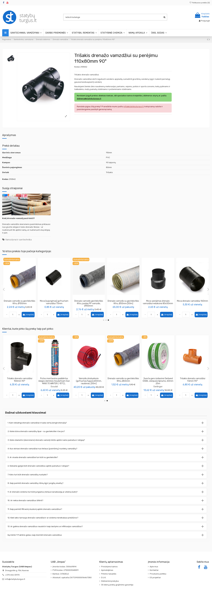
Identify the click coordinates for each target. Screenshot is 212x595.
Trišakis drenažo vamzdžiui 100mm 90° (158, 379)
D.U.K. (103, 577)
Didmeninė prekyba (110, 581)
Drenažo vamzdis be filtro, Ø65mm (158, 302)
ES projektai (155, 577)
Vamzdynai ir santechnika (18, 239)
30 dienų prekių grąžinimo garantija (117, 585)
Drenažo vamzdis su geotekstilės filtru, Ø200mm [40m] (88, 302)
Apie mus (154, 566)
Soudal (192, 386)
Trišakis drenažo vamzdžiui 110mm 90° (19, 379)
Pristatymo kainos (109, 566)
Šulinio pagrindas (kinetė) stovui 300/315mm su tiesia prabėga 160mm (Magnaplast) (89, 381)
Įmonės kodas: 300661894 (64, 566)
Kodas (77, 67)
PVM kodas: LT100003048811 (65, 570)
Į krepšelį (28, 314)
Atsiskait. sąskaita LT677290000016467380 (72, 577)
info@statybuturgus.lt (15, 579)
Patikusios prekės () (199, 3)
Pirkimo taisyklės (108, 574)
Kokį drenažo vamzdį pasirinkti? (18, 218)
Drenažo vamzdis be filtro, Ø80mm (19, 302)
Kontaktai (154, 570)
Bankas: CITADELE (61, 574)
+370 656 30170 (12, 575)
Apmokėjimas (107, 570)
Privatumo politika (158, 574)
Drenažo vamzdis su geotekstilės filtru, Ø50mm (123, 302)
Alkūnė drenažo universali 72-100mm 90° (54, 302)
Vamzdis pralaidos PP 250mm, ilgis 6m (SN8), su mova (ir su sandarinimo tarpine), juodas (123, 381)
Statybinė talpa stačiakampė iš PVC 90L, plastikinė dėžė (54, 379)
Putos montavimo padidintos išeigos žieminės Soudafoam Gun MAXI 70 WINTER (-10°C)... (192, 381)
